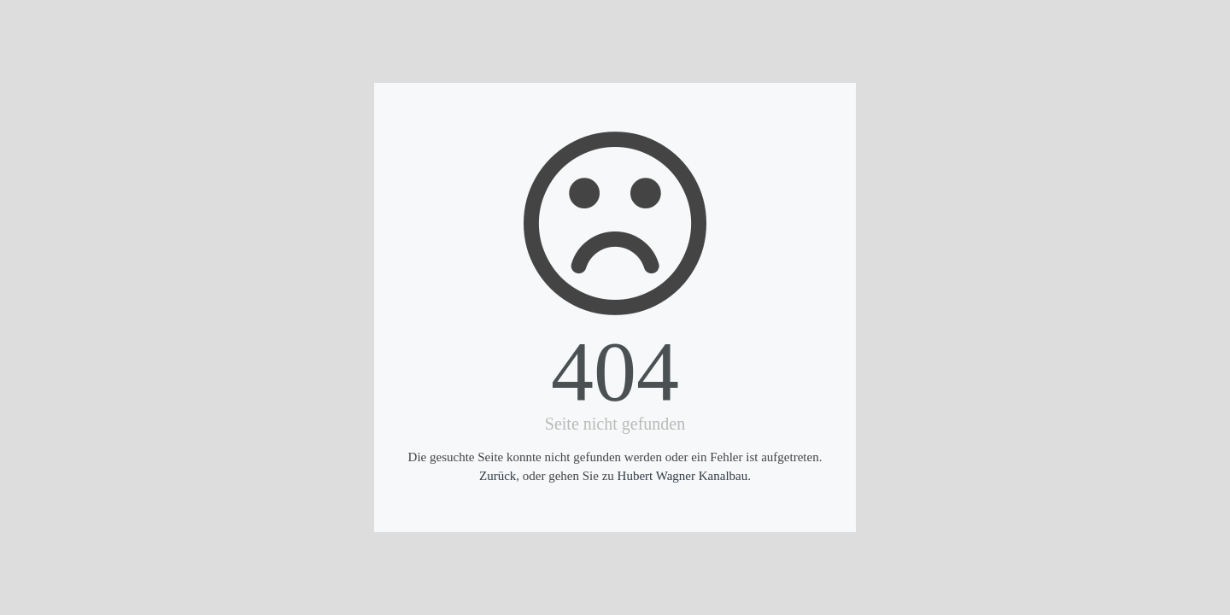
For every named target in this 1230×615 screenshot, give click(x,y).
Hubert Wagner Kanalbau (683, 476)
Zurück (497, 476)
